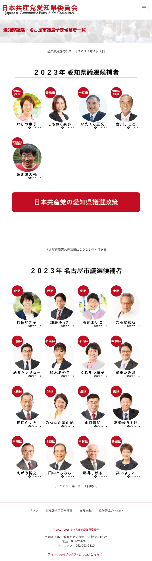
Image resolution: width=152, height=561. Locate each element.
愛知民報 (86, 510)
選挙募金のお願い (111, 510)
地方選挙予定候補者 (59, 510)
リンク (33, 510)
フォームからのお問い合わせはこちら (76, 554)
